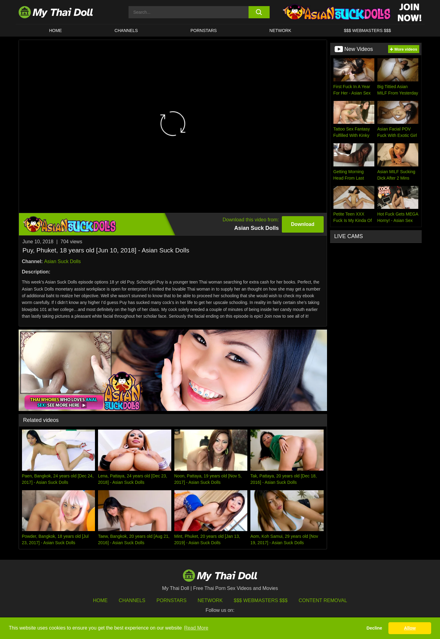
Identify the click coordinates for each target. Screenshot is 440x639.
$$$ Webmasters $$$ (261, 600)
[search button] (259, 12)
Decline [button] (374, 628)
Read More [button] (196, 627)
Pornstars (204, 30)
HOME (55, 30)
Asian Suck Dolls (62, 261)
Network (280, 30)
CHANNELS (126, 30)
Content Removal (323, 600)
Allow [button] (410, 628)
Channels (132, 600)
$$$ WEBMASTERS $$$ (367, 30)
